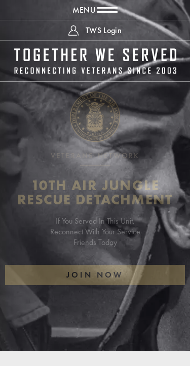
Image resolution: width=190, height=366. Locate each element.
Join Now (95, 274)
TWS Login (104, 30)
